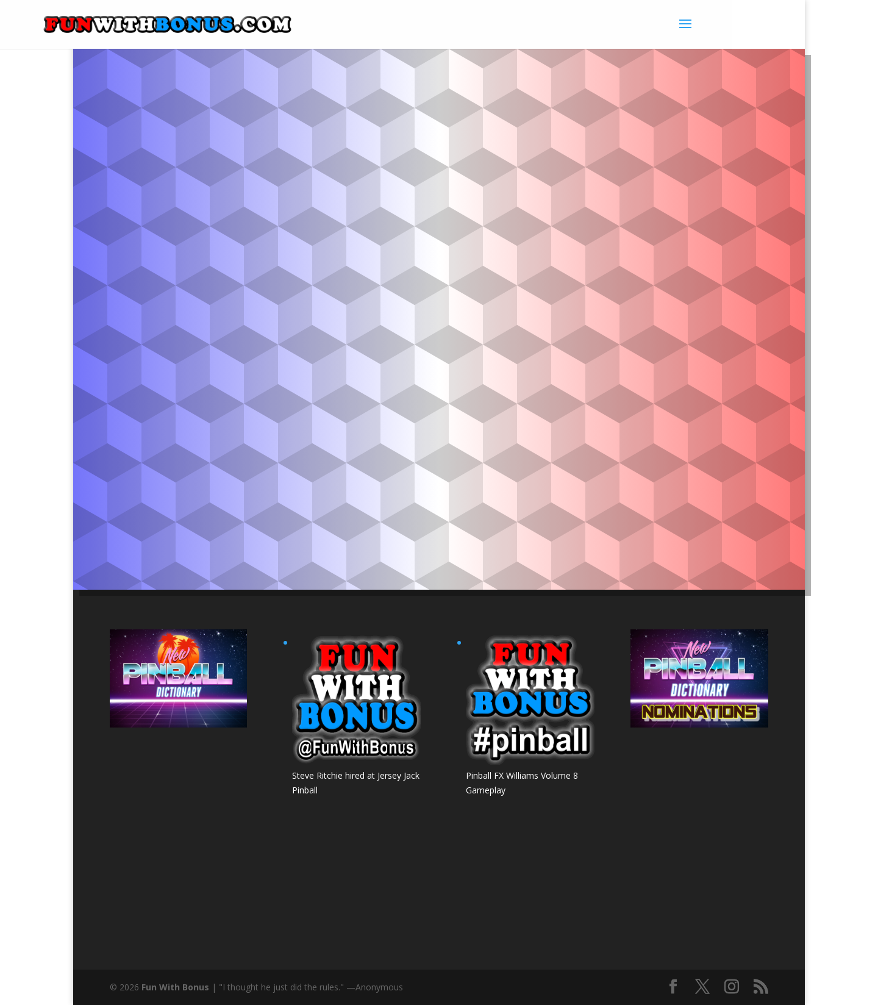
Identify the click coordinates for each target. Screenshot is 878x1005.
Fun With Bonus (175, 987)
